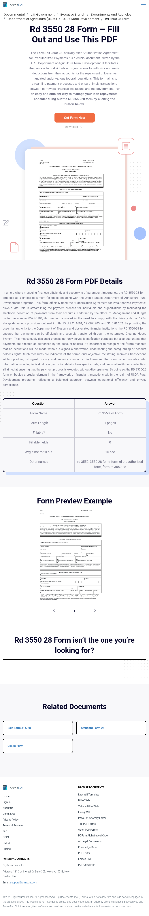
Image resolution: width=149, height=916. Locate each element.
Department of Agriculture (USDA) (32, 19)
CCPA (6, 837)
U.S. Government (42, 14)
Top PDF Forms (87, 823)
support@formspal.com (23, 882)
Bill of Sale (84, 800)
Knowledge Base (87, 847)
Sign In (6, 802)
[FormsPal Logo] (13, 4)
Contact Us (9, 813)
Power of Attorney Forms (92, 818)
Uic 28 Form (15, 746)
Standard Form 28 (93, 728)
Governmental (14, 14)
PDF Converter (86, 864)
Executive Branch (72, 14)
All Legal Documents (90, 841)
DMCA (6, 843)
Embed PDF (85, 858)
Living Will (84, 812)
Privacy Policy (10, 819)
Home (6, 796)
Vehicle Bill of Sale (88, 806)
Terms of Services (13, 825)
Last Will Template (88, 794)
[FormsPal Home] (13, 787)
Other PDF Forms (88, 829)
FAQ (5, 831)
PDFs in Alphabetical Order (93, 835)
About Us (8, 807)
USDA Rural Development (81, 19)
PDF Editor (84, 853)
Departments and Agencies (111, 14)
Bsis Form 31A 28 (19, 728)
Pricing (7, 848)
